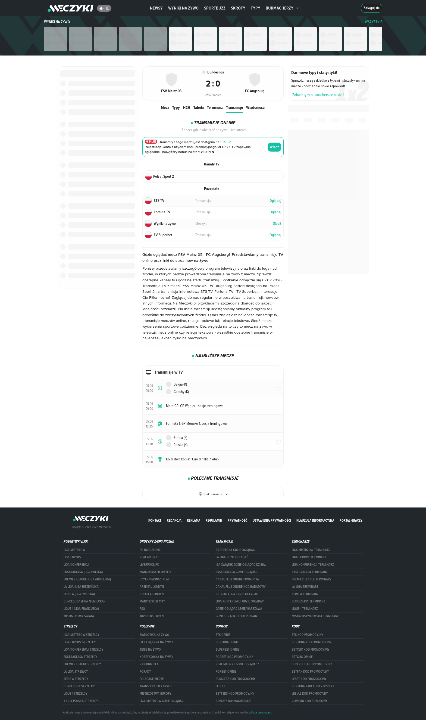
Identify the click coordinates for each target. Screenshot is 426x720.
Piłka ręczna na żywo (156, 642)
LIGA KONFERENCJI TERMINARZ (313, 564)
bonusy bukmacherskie (233, 701)
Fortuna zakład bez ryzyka (313, 686)
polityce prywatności (260, 712)
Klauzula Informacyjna (315, 520)
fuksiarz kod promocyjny (236, 679)
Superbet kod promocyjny (312, 664)
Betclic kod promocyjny (311, 649)
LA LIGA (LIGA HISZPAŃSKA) (81, 586)
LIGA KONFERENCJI (76, 564)
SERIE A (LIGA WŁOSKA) (79, 594)
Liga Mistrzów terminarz (311, 550)
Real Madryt (149, 557)
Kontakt (154, 520)
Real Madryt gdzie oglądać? (237, 664)
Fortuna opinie (227, 642)
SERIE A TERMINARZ (305, 594)
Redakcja (174, 520)
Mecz (165, 107)
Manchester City (152, 601)
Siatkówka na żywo (154, 635)
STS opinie (223, 635)
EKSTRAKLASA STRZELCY (80, 657)
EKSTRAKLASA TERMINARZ (310, 572)
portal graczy (351, 520)
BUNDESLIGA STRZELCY (79, 686)
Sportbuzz (214, 8)
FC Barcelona (150, 550)
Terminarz (215, 107)
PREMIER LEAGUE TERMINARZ (311, 579)
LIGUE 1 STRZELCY (75, 693)
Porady (145, 671)
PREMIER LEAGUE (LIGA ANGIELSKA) (87, 579)
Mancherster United (155, 572)
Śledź (277, 223)
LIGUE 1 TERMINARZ (305, 609)
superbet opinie (227, 649)
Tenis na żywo (150, 649)
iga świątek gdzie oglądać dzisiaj (241, 564)
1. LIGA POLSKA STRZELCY (81, 701)
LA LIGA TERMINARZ (305, 586)
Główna (154, 58)
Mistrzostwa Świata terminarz (315, 616)
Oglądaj (275, 200)
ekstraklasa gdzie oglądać (237, 572)
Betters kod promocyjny (235, 693)
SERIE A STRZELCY (76, 679)
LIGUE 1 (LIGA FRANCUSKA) (81, 609)
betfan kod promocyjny (310, 671)
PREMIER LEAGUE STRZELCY (82, 664)
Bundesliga (198, 58)
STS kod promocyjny (307, 635)
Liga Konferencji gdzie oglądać (240, 601)
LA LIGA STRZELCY (76, 671)
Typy (255, 8)
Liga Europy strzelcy (80, 642)
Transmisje (234, 107)
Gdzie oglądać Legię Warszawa (239, 609)
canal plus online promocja (237, 579)
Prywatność (237, 520)
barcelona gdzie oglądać (235, 550)
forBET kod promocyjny (234, 657)
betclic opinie (302, 657)
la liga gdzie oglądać (232, 557)
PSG (142, 609)
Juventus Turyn (152, 616)
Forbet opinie (226, 671)
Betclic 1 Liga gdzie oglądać (237, 594)
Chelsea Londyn (152, 594)
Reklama (193, 520)
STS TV (225, 142)
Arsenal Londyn (152, 586)
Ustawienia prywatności (272, 520)
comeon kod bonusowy (310, 701)
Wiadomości (255, 107)
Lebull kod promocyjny (310, 693)
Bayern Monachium (154, 579)
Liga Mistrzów (74, 550)
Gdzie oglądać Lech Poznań (236, 616)
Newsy (156, 8)
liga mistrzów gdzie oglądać (162, 701)
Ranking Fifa (149, 664)
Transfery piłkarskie (156, 686)
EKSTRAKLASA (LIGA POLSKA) (83, 572)
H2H (186, 107)
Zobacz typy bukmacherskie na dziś (318, 94)
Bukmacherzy (282, 8)
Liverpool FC (149, 564)
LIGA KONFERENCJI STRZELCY (84, 649)
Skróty (238, 8)
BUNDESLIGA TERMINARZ (308, 601)
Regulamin (214, 520)
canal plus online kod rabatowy (241, 586)
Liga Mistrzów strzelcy (81, 635)
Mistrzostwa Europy (155, 693)
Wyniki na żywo (183, 8)
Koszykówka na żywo (156, 657)
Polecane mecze (152, 679)
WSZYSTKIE (373, 22)
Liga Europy (73, 557)
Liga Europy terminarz (309, 557)
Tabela (198, 107)
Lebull (220, 686)
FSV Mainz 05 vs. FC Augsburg (233, 58)
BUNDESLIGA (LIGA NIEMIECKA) (84, 601)
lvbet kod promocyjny (309, 679)
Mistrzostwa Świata (79, 616)
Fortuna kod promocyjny (311, 642)
